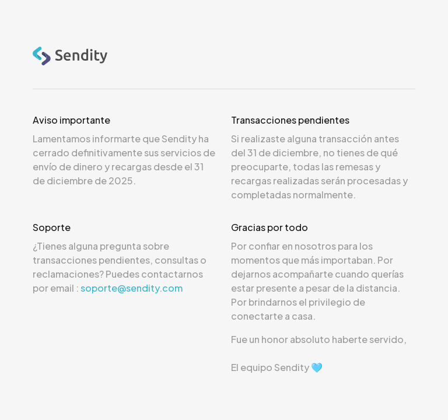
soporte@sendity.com (131, 288)
